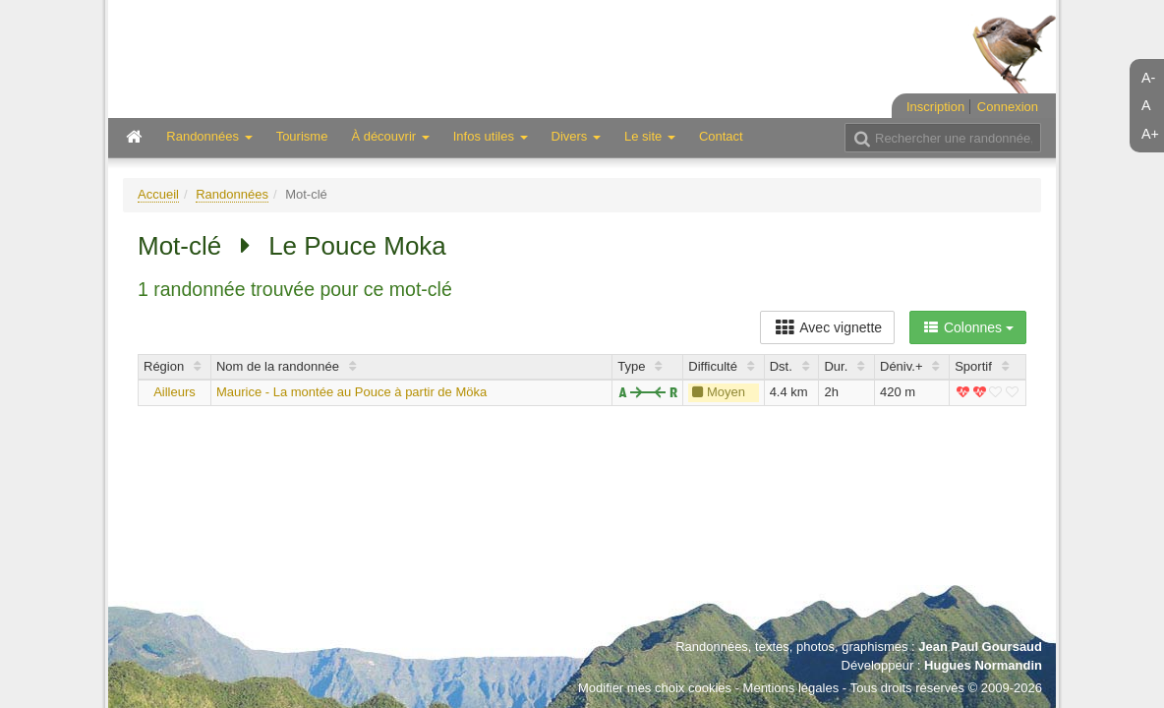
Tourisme (302, 136)
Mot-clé (179, 246)
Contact (721, 136)
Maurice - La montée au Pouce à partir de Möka (351, 391)
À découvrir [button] (390, 136)
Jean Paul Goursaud (980, 646)
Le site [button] (649, 136)
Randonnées (232, 194)
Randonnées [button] (209, 136)
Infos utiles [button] (490, 136)
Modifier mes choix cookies (654, 687)
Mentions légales (791, 687)
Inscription (935, 106)
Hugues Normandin (983, 665)
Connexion (1007, 106)
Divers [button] (576, 136)
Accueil (158, 194)
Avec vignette (827, 327)
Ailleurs (174, 391)
